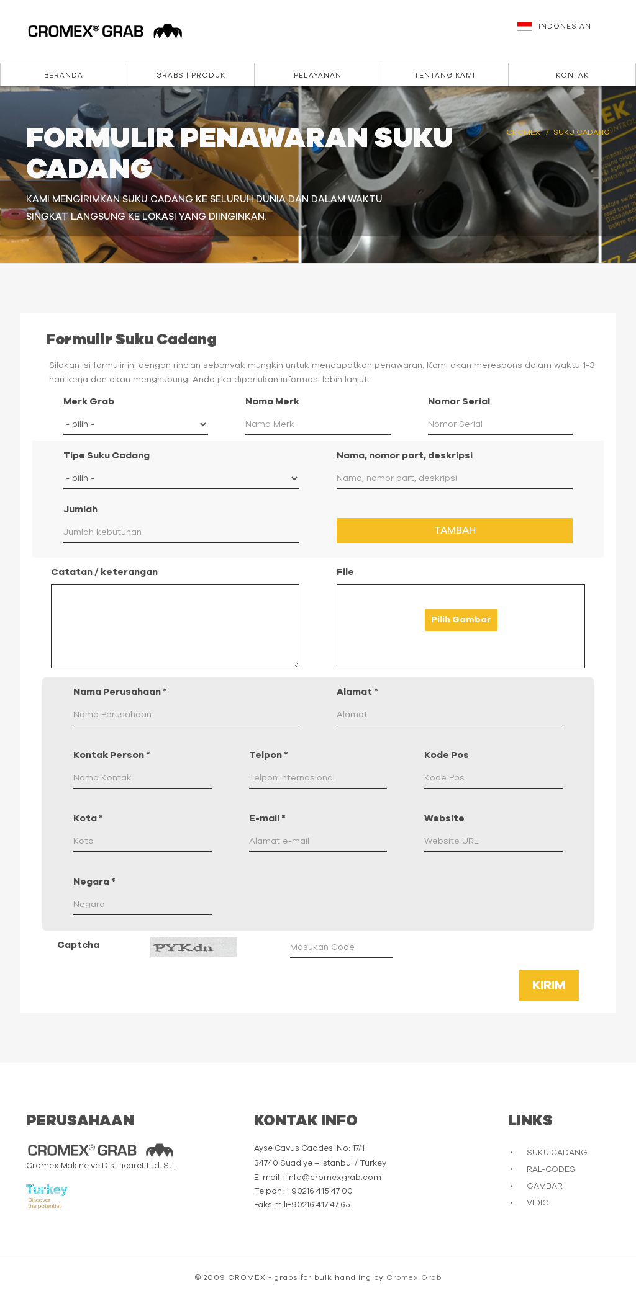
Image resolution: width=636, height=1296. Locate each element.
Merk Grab (88, 401)
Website (444, 818)
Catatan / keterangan (104, 572)
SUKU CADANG (557, 1153)
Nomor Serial (459, 401)
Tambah (455, 530)
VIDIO (538, 1203)
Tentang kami (444, 75)
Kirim (548, 985)
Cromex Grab (414, 1277)
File (345, 572)
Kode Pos (446, 755)
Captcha (78, 945)
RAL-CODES (551, 1170)
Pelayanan (318, 75)
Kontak (572, 75)
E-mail (267, 818)
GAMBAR (545, 1186)
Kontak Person (111, 755)
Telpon (268, 755)
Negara (94, 882)
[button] (570, 32)
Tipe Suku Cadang (106, 455)
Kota (88, 818)
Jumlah (80, 509)
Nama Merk (272, 401)
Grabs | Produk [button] (190, 75)
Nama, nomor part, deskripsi (405, 455)
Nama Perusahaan (120, 692)
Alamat (357, 692)
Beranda (63, 75)
